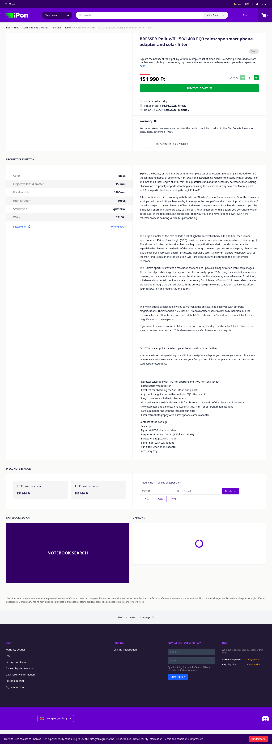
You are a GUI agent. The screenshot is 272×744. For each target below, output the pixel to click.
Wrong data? (118, 226)
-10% (160, 499)
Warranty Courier (15, 649)
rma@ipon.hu (253, 659)
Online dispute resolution (20, 668)
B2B (247, 4)
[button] (30, 130)
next (142, 65)
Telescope (56, 27)
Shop (245, 15)
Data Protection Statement (185, 670)
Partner (238, 4)
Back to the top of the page (136, 617)
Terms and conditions (176, 739)
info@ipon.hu (253, 664)
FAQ (8, 655)
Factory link (21, 226)
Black (122, 176)
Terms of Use (201, 667)
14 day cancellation (16, 662)
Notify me (230, 491)
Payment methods (16, 687)
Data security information (20, 674)
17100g (121, 217)
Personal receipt (15, 680)
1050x (68, 27)
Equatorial (119, 209)
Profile (119, 642)
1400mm (120, 192)
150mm (121, 184)
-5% (146, 499)
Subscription (178, 676)
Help (225, 642)
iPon (8, 27)
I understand (258, 739)
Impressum (196, 739)
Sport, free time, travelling (35, 27)
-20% (173, 499)
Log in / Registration (125, 649)
